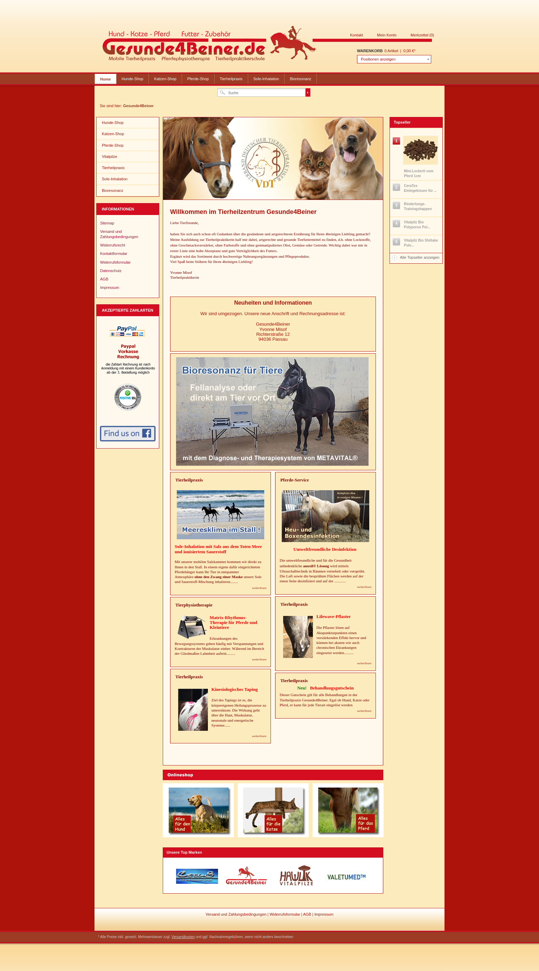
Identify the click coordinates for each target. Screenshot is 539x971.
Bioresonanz (300, 79)
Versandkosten (183, 937)
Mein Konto (387, 35)
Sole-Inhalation (266, 79)
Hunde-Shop (133, 79)
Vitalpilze (109, 156)
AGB (104, 279)
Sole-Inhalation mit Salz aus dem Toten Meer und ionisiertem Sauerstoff (218, 549)
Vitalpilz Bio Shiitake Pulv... (421, 242)
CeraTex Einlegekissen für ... (420, 188)
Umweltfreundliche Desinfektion (325, 549)
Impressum (109, 287)
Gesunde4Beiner (267, 45)
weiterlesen (364, 587)
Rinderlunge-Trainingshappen (418, 206)
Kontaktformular (113, 253)
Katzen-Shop (165, 79)
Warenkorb (370, 51)
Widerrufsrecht (112, 245)
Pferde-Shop (198, 79)
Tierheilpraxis (231, 79)
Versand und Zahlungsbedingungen (119, 233)
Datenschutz (110, 271)
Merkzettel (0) (422, 35)
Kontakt (356, 35)
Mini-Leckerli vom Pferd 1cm (418, 173)
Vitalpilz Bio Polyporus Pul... (417, 224)
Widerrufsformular (115, 262)
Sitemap (107, 223)
